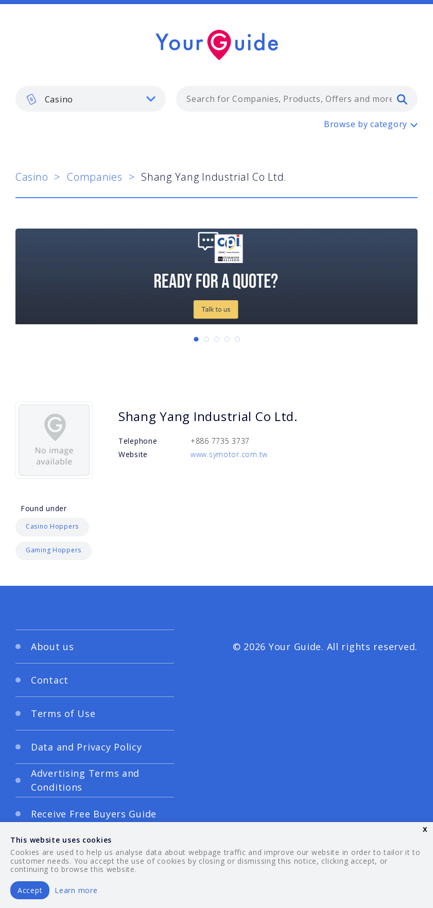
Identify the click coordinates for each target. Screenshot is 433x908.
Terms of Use (63, 713)
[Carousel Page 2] (206, 339)
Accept (30, 890)
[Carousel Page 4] (227, 339)
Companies (94, 177)
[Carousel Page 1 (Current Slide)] (196, 339)
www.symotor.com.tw (229, 454)
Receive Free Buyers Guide (94, 814)
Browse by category (365, 124)
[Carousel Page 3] (216, 339)
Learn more (76, 890)
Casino (31, 177)
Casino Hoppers (52, 526)
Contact (49, 680)
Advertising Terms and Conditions (85, 780)
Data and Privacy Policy (86, 747)
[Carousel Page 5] (237, 339)
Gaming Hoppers (53, 550)
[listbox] (90, 99)
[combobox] (297, 99)
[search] (402, 99)
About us (52, 646)
